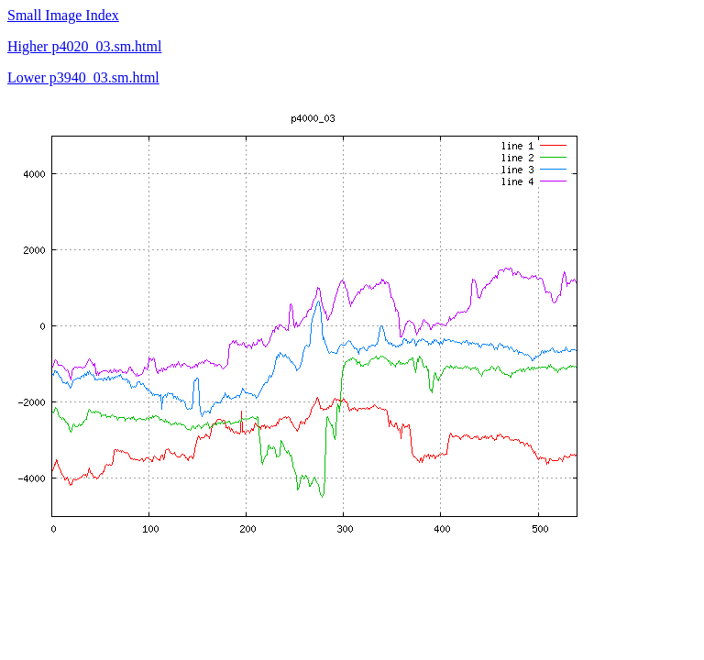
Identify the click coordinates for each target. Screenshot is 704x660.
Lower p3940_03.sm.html (83, 77)
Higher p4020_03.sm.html (84, 46)
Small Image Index (63, 15)
